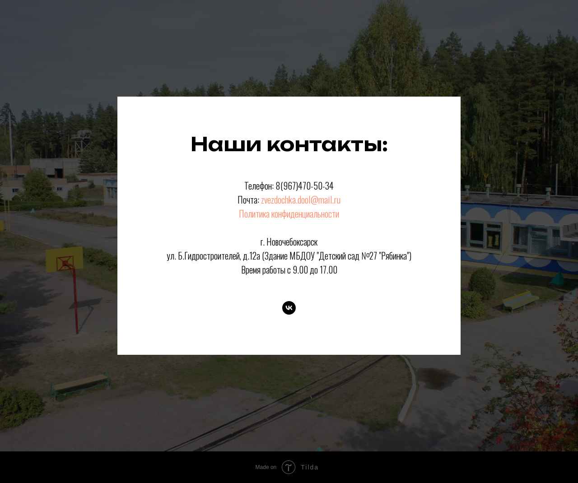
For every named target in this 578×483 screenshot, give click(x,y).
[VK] (289, 308)
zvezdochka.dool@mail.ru (300, 199)
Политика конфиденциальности (289, 213)
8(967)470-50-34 (304, 185)
